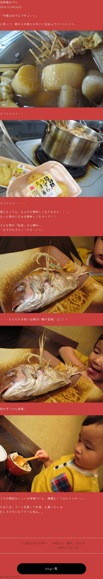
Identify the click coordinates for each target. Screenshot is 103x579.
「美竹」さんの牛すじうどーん (69, 545)
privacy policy (10, 576)
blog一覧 (51, 569)
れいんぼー (34, 543)
